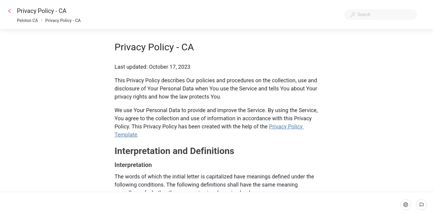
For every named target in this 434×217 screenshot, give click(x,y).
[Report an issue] (421, 204)
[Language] (405, 204)
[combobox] (380, 14)
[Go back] (9, 10)
